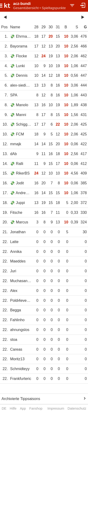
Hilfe (13, 408)
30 (51, 27)
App (23, 408)
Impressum (55, 408)
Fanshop (35, 408)
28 (36, 27)
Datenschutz (77, 408)
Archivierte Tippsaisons (20, 399)
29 (43, 27)
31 (58, 27)
